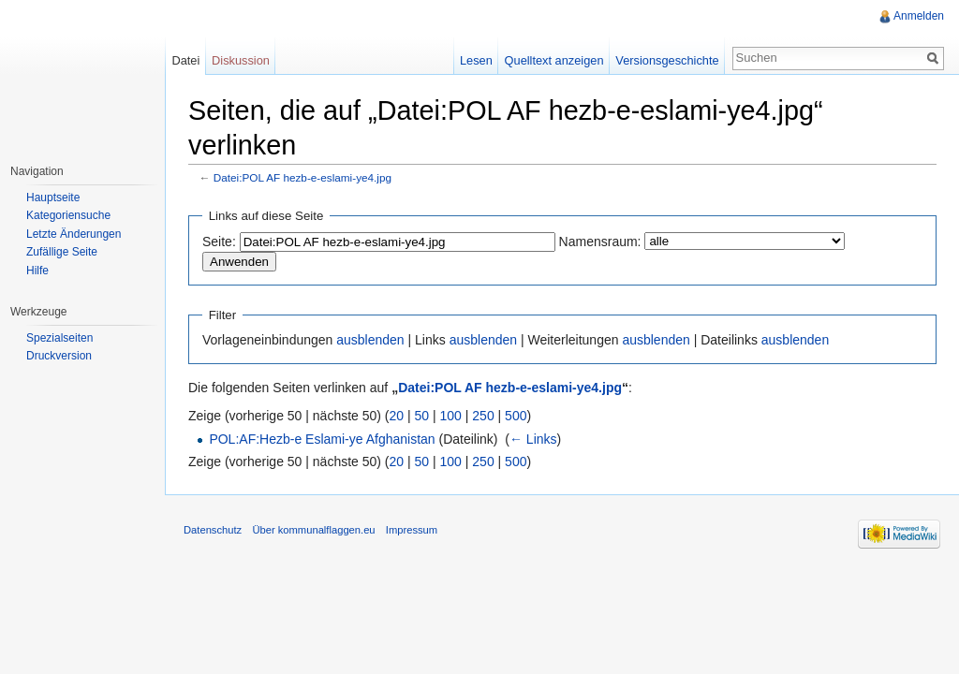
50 (422, 415)
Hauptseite (53, 197)
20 (397, 415)
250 (483, 415)
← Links (533, 439)
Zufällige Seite (61, 251)
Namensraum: (600, 241)
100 (451, 415)
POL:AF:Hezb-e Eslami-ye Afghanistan (322, 439)
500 (515, 415)
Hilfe (37, 270)
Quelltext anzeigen (554, 60)
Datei (185, 60)
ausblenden (370, 339)
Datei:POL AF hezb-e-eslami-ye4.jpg (302, 177)
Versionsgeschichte (666, 60)
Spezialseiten (59, 337)
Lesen (476, 60)
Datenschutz (213, 529)
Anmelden (918, 15)
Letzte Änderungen (73, 234)
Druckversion (59, 355)
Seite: (219, 241)
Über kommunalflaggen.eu (313, 529)
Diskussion (241, 60)
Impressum (411, 529)
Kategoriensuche (68, 215)
